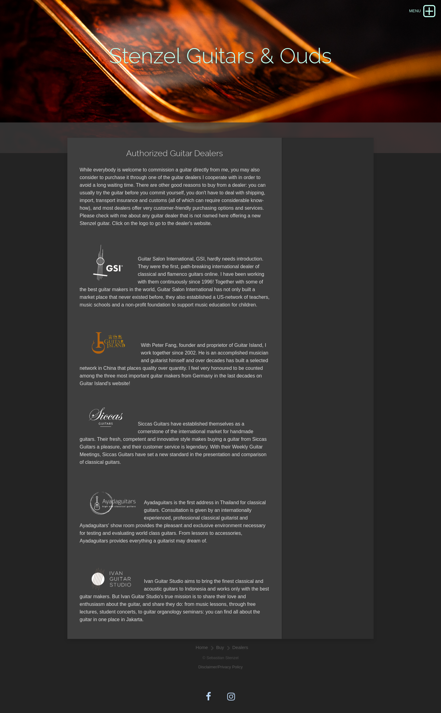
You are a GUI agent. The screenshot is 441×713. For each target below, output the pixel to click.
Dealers (240, 647)
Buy (220, 647)
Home (202, 647)
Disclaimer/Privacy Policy (220, 667)
